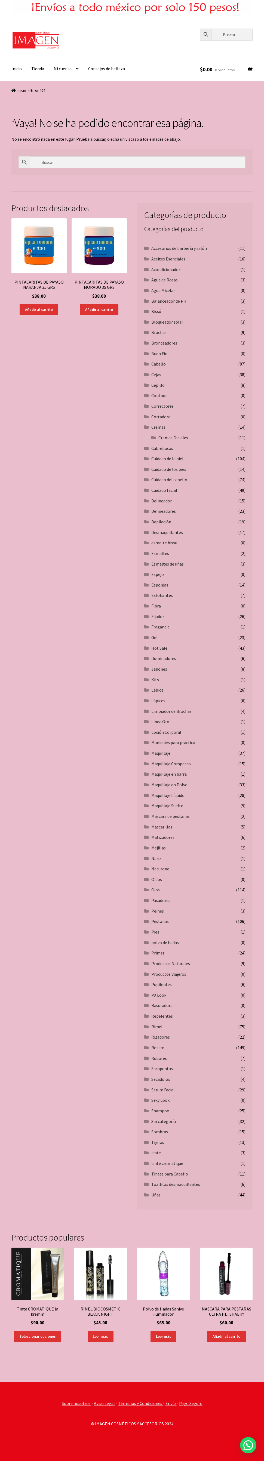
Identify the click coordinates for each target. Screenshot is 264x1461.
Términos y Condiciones (140, 1403)
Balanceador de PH (168, 301)
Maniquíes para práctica (173, 742)
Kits (155, 679)
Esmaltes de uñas (167, 564)
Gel (154, 637)
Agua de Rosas (164, 280)
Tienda (37, 68)
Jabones (159, 669)
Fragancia (160, 627)
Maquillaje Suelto (167, 805)
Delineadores (163, 511)
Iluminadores (163, 658)
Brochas (159, 332)
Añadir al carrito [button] (39, 309)
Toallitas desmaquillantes (175, 1184)
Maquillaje (160, 753)
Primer (157, 953)
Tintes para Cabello (169, 1174)
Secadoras (160, 1079)
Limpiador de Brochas (171, 711)
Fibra (156, 606)
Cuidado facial (164, 490)
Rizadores (160, 1037)
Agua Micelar (163, 290)
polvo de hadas (165, 942)
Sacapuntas (162, 1068)
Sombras (159, 1131)
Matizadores (162, 837)
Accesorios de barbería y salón (179, 248)
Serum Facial (163, 1089)
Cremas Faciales (173, 437)
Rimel (156, 1026)
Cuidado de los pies (168, 469)
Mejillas (158, 848)
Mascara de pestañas (170, 816)
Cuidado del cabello (169, 479)
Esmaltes (160, 553)
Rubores (159, 1058)
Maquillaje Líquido (168, 795)
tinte (156, 1152)
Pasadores (160, 900)
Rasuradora (162, 1005)
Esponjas (159, 585)
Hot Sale (159, 648)
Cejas (156, 374)
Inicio (16, 68)
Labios (157, 690)
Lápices (158, 700)
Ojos (155, 889)
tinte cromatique (167, 1163)
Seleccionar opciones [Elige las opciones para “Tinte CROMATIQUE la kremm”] (38, 1336)
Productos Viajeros (168, 974)
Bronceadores (164, 343)
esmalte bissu (164, 542)
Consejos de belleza (106, 68)
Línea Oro (160, 721)
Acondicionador (165, 269)
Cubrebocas (162, 448)
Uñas (156, 1195)
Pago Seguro (190, 1403)
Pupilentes (161, 984)
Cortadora (160, 416)
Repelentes (162, 1016)
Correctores (162, 406)
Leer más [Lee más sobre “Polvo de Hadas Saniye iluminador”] (163, 1336)
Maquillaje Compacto (171, 763)
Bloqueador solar (167, 322)
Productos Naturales (170, 963)
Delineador (161, 501)
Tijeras (157, 1142)
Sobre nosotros (76, 1403)
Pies (155, 932)
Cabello (158, 364)
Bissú (156, 311)
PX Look (158, 995)
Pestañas (160, 921)
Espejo (157, 574)
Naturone (160, 868)
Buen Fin (159, 353)
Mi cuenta (63, 68)
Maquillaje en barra (169, 774)
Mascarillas (161, 827)
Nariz (156, 858)
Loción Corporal (166, 732)
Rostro (157, 1047)
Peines (157, 911)
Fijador (157, 616)
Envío (171, 1403)
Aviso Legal (104, 1403)
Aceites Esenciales (168, 259)
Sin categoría (163, 1121)
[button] (248, 1445)
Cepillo (158, 385)
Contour (159, 395)
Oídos (156, 879)
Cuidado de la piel (167, 458)
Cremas (158, 427)
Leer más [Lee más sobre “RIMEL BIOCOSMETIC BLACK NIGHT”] (100, 1336)
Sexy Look (160, 1100)
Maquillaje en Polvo (169, 784)
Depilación (161, 521)
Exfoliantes (162, 595)
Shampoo (160, 1110)
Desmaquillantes (167, 532)
